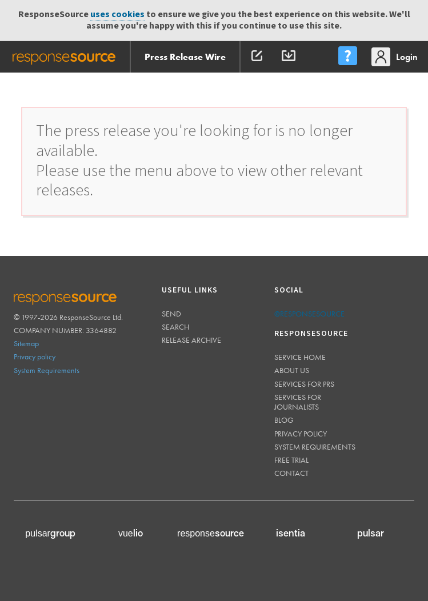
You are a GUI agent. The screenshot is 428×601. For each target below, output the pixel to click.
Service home (300, 357)
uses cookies (117, 15)
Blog (284, 420)
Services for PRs (304, 384)
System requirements (314, 447)
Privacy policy (34, 356)
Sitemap (26, 343)
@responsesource (309, 313)
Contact (291, 473)
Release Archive (191, 340)
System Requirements (46, 370)
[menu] (347, 57)
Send (171, 313)
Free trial (291, 460)
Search (175, 327)
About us (291, 370)
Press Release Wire (185, 57)
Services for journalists (297, 402)
